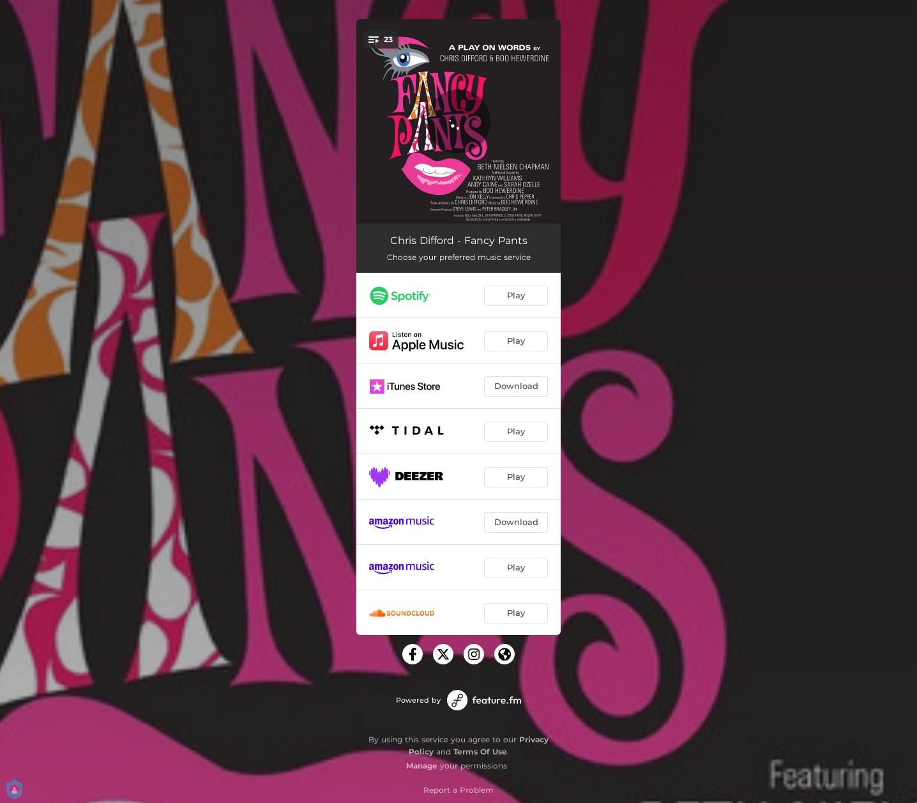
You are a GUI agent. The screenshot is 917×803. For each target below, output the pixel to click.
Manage (421, 765)
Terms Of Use (480, 751)
